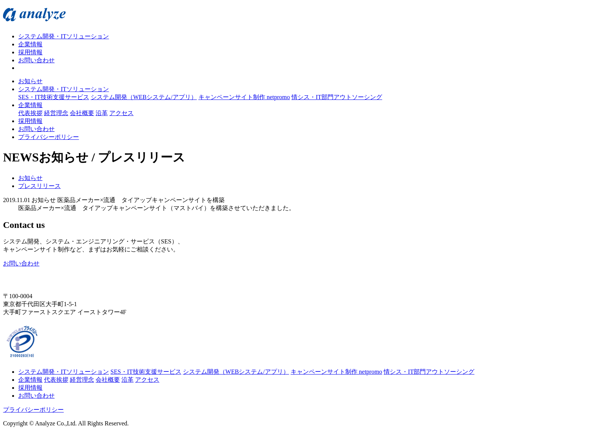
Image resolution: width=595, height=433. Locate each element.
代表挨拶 (30, 113)
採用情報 (30, 52)
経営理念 (56, 113)
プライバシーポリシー (48, 137)
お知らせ (30, 81)
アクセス (121, 113)
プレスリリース (39, 186)
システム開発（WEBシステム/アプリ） (144, 97)
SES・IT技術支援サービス (53, 97)
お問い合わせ (36, 60)
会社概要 (82, 113)
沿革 (102, 113)
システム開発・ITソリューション (63, 36)
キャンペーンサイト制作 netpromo (244, 97)
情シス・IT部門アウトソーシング (336, 97)
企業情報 (30, 44)
